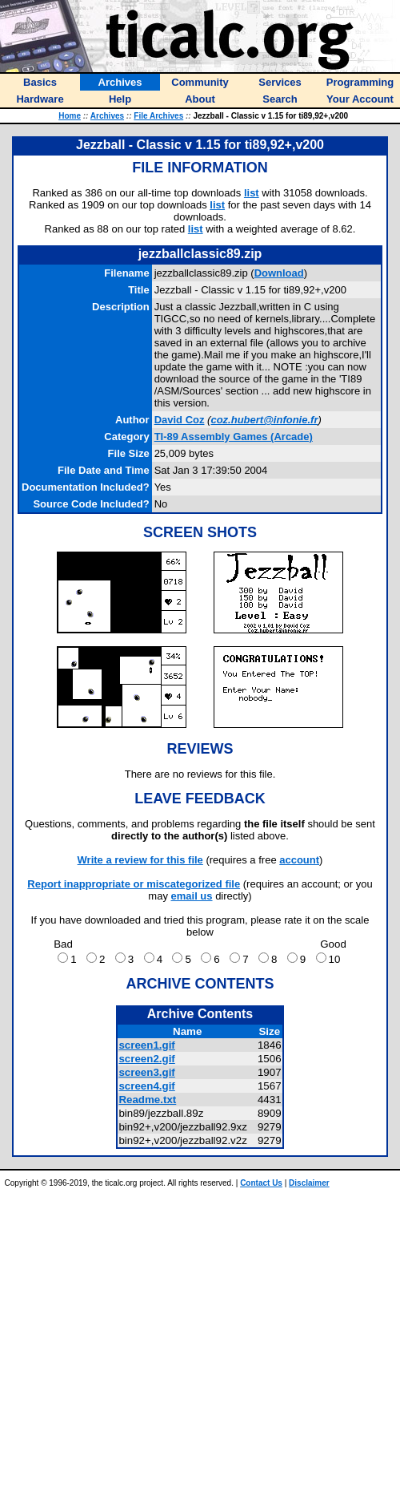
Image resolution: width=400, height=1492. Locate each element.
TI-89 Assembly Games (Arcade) (233, 437)
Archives (107, 115)
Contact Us (261, 1183)
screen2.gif (146, 1059)
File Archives (158, 115)
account (299, 860)
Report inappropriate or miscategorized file (133, 884)
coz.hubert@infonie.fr (264, 420)
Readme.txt (147, 1100)
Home (69, 115)
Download (279, 273)
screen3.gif (146, 1072)
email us (192, 896)
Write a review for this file (140, 860)
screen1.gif (146, 1045)
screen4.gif (146, 1086)
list (251, 193)
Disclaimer (309, 1183)
